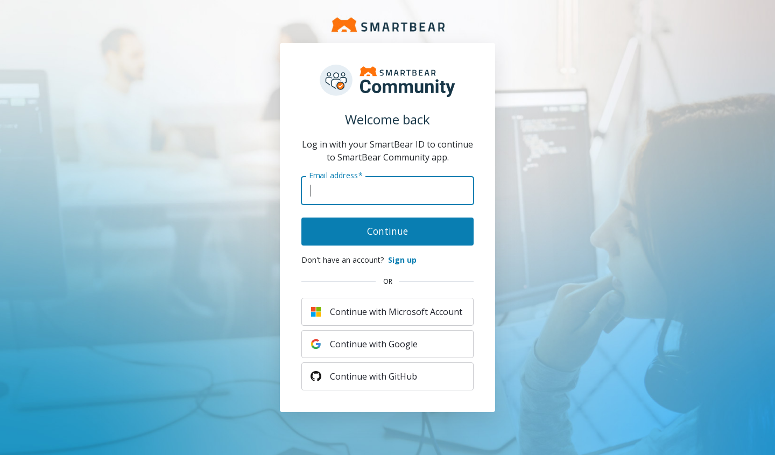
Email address (335, 175)
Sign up (402, 260)
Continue (387, 231)
